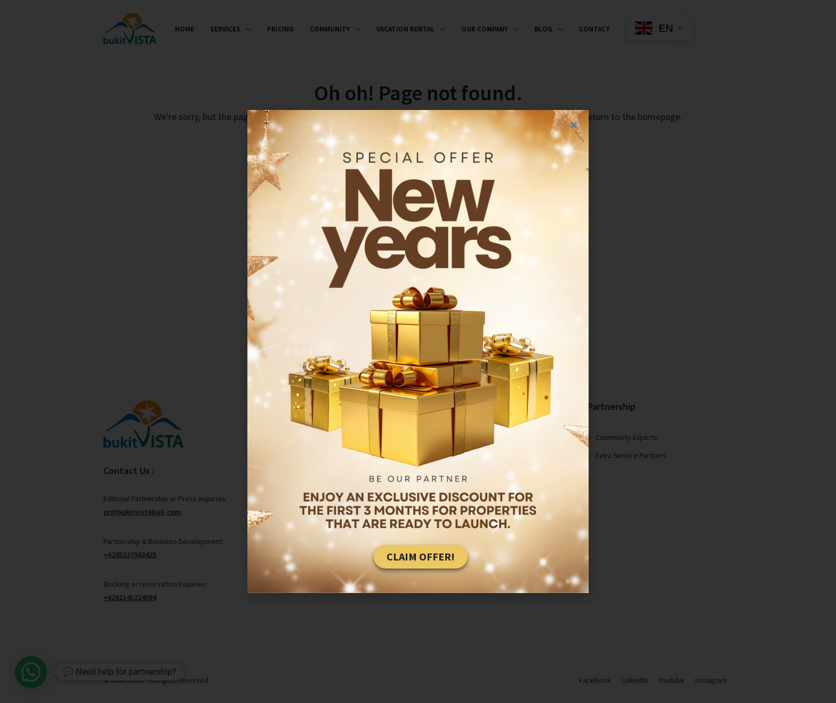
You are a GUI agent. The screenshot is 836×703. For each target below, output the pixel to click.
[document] (418, 351)
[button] (574, 125)
